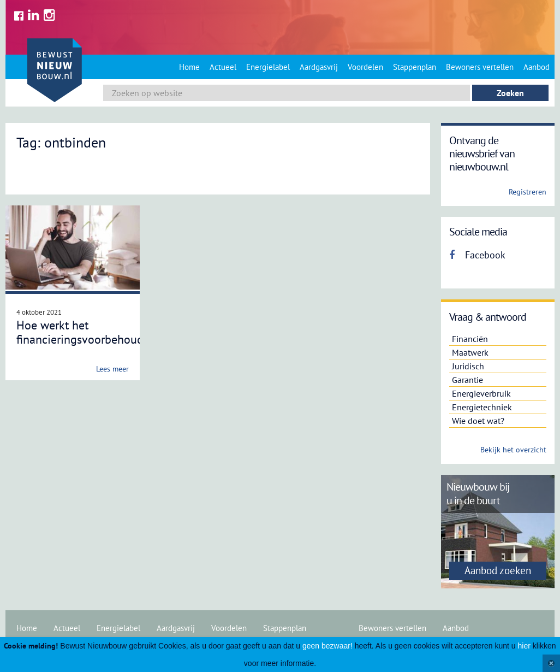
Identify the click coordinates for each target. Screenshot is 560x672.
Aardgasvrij (319, 67)
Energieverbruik (481, 393)
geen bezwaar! (327, 645)
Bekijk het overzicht (513, 450)
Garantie (467, 379)
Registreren (527, 192)
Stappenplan (414, 67)
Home (189, 67)
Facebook (477, 255)
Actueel (223, 67)
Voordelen (365, 67)
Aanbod (536, 67)
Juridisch (468, 366)
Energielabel (268, 67)
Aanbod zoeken (497, 570)
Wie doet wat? (478, 420)
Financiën (470, 338)
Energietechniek (482, 407)
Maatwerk (470, 352)
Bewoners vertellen (480, 67)
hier (524, 645)
